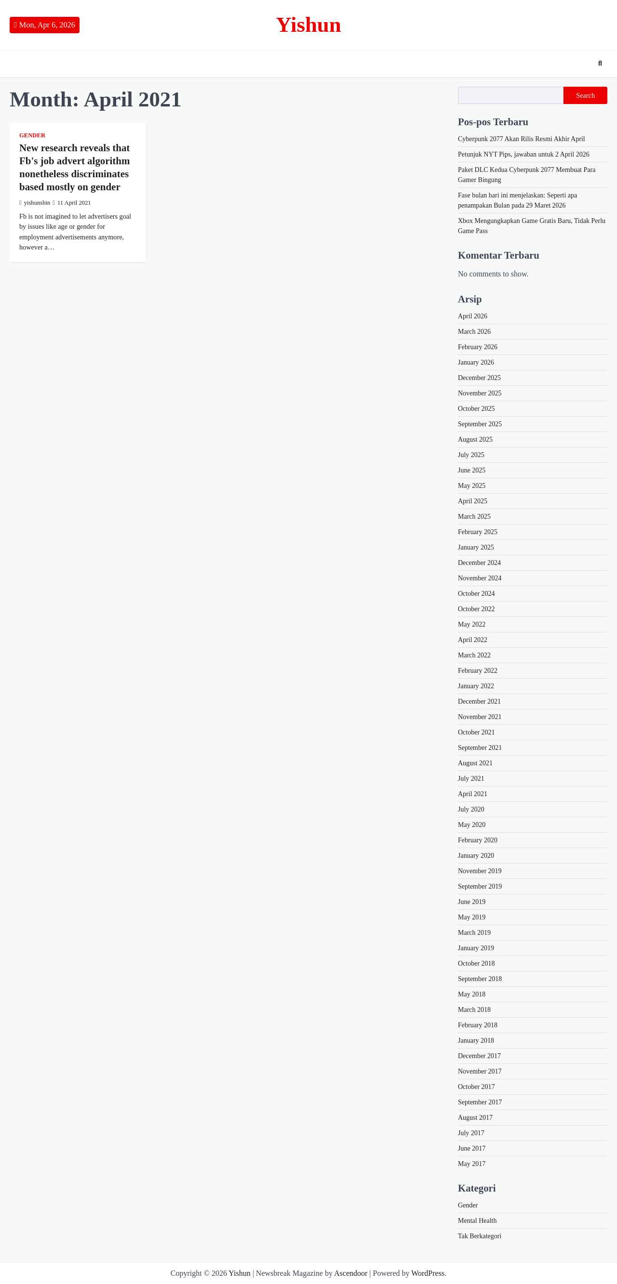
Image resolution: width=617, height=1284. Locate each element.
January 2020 (476, 855)
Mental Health (477, 1220)
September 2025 (480, 424)
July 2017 (471, 1133)
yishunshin (34, 202)
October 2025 (476, 408)
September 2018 (480, 979)
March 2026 (474, 331)
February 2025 (477, 532)
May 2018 (471, 994)
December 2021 (479, 701)
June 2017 (471, 1148)
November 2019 (480, 871)
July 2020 (471, 809)
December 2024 (479, 562)
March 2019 (474, 932)
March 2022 (474, 655)
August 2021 (475, 763)
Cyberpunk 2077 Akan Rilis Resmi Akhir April (521, 139)
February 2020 (477, 840)
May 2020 (471, 824)
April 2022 (472, 639)
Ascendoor (350, 1273)
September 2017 (480, 1102)
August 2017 (475, 1117)
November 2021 (480, 717)
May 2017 (471, 1163)
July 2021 (471, 778)
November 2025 (480, 393)
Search (585, 95)
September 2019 (480, 886)
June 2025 (471, 470)
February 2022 (477, 670)
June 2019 (471, 901)
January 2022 (476, 686)
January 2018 (476, 1040)
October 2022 (476, 609)
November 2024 (480, 578)
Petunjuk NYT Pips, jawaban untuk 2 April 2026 (524, 154)
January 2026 (476, 362)
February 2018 (477, 1025)
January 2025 (476, 547)
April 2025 (472, 501)
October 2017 (476, 1086)
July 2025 (471, 455)
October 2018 (476, 963)
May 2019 (471, 917)
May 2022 (471, 624)
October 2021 (476, 732)
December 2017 (479, 1056)
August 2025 (475, 439)
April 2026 (472, 316)
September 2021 (480, 747)
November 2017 (480, 1071)
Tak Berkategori (479, 1236)
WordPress (427, 1273)
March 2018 (474, 1009)
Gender (32, 135)
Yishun (308, 25)
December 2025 (479, 377)
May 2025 (471, 485)
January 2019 (476, 948)
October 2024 (476, 593)
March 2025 (474, 516)
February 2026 (477, 347)
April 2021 (472, 794)
